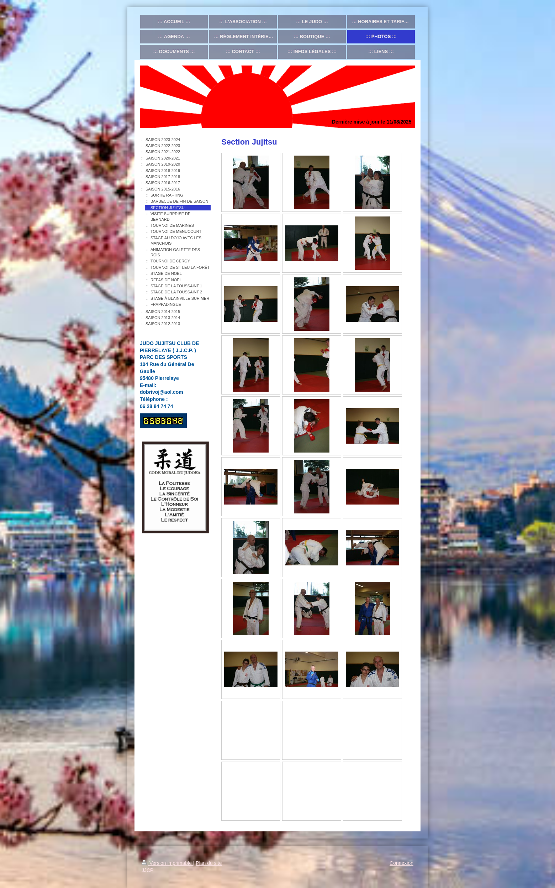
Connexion (401, 863)
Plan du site (209, 863)
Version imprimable (167, 863)
